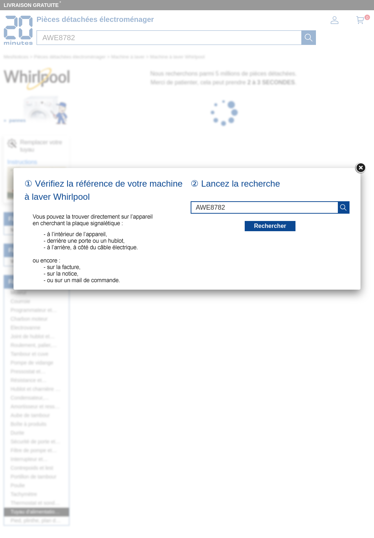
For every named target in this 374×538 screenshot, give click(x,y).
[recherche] (343, 207)
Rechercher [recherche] (270, 226)
